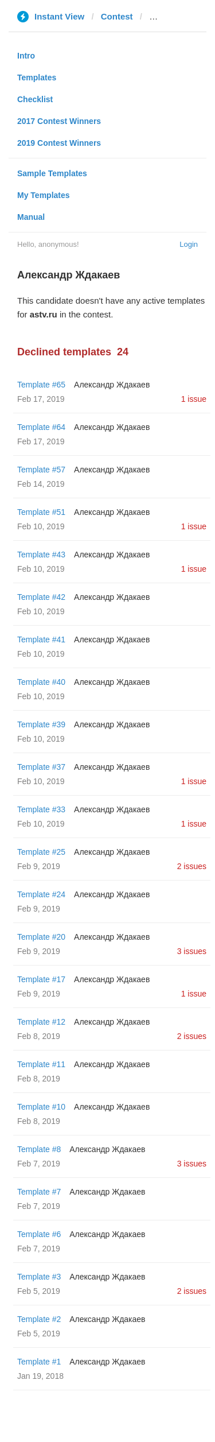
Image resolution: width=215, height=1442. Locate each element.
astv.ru (163, 16)
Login (188, 244)
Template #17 (41, 979)
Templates (36, 77)
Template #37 (41, 767)
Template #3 (39, 1276)
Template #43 (41, 554)
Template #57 (41, 469)
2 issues (191, 866)
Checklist (35, 99)
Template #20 (41, 936)
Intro (26, 55)
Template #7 (39, 1191)
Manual (31, 217)
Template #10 (41, 1106)
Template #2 (39, 1319)
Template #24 (41, 894)
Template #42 (41, 597)
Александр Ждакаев (112, 384)
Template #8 (39, 1149)
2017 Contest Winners (59, 121)
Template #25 (41, 851)
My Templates (43, 195)
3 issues (191, 951)
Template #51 (41, 512)
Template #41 (41, 639)
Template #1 (39, 1361)
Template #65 (41, 384)
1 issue (193, 399)
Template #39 (41, 724)
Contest (117, 16)
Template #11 (41, 1064)
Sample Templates (52, 173)
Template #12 (41, 1021)
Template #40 (41, 682)
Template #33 (41, 809)
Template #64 (41, 427)
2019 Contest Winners (59, 143)
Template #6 (39, 1234)
